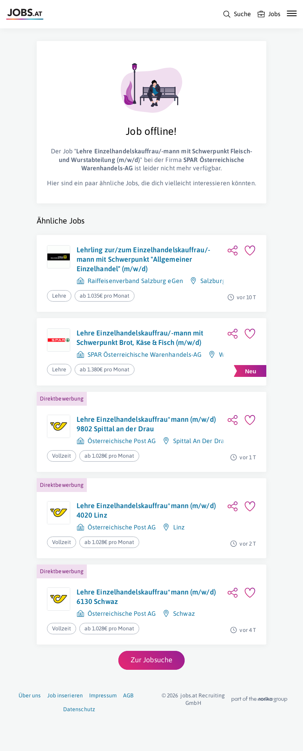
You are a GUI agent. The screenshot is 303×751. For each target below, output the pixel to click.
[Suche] (237, 14)
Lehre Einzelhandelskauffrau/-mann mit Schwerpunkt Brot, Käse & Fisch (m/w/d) (140, 338)
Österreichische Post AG (122, 440)
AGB (128, 695)
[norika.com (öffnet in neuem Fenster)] (259, 699)
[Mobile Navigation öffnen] (292, 13)
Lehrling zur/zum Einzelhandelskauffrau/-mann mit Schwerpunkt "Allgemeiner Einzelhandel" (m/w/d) (143, 259)
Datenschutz (79, 709)
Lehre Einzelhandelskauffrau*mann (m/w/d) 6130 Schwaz (146, 597)
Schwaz (184, 613)
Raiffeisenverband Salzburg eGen (135, 280)
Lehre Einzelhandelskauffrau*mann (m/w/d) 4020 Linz (146, 510)
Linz (179, 527)
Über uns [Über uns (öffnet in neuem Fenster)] (30, 695)
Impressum (103, 695)
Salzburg (213, 280)
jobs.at (188, 695)
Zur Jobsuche (151, 660)
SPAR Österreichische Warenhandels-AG (145, 354)
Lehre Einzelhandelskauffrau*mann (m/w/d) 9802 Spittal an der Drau (146, 424)
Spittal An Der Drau (200, 440)
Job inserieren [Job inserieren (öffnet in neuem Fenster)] (65, 695)
